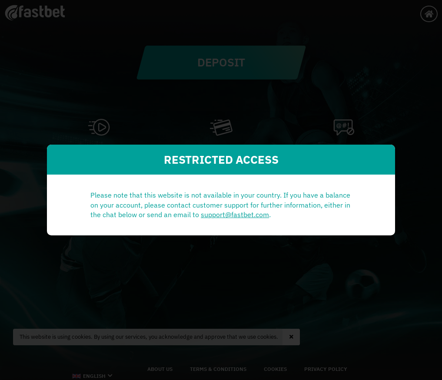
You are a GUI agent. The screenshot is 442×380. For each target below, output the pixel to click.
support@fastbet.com (139, 219)
